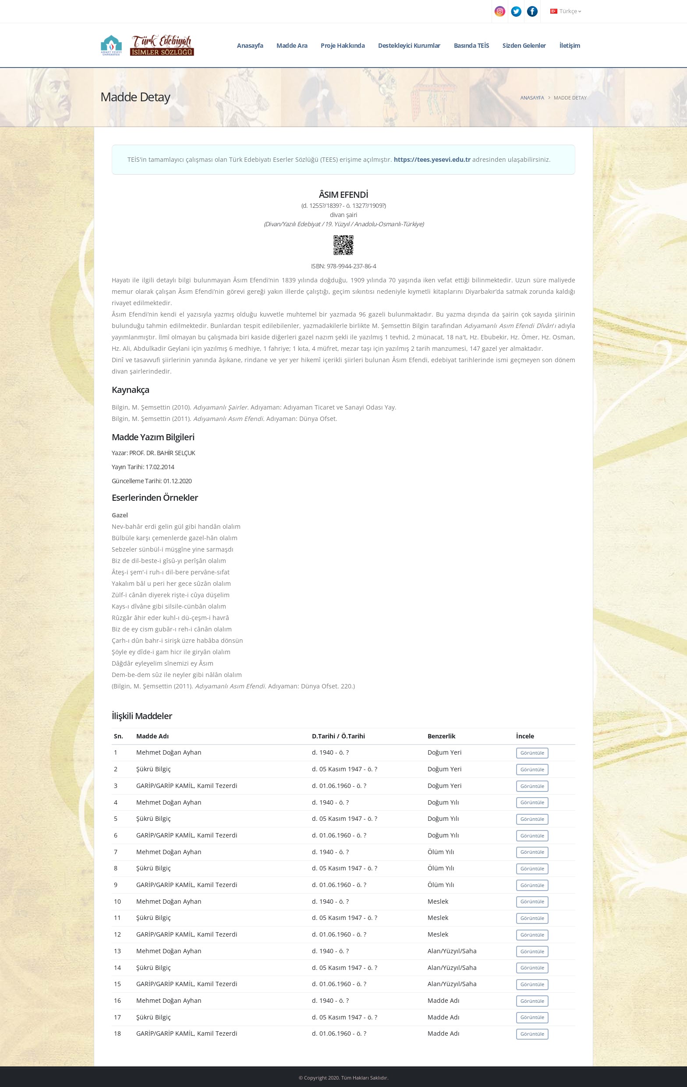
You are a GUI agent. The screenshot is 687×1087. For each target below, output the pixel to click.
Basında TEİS (471, 45)
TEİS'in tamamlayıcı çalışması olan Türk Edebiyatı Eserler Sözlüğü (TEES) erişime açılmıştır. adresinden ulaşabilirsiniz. (339, 159)
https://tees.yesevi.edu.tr (432, 159)
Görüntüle (532, 752)
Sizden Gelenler (524, 45)
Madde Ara (292, 45)
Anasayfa (250, 45)
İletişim (570, 45)
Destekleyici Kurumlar (409, 45)
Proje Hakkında (343, 45)
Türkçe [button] (565, 11)
